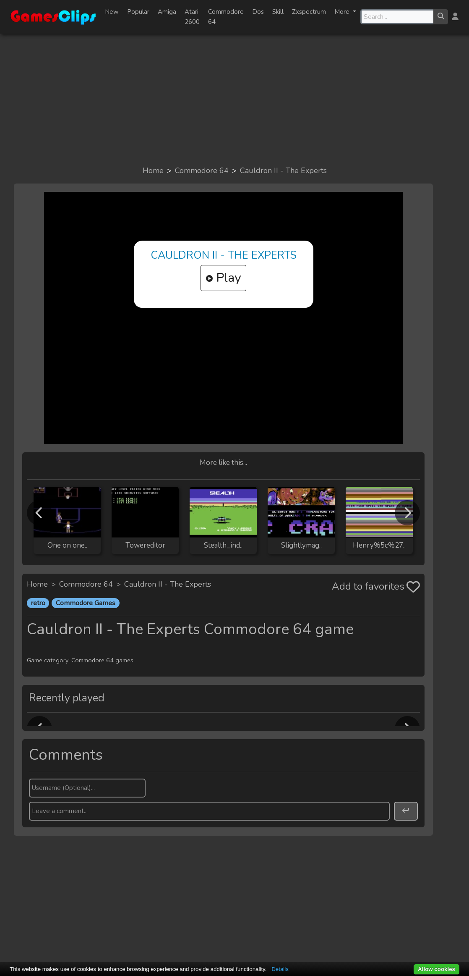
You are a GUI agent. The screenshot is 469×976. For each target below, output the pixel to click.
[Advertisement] (234, 99)
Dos (258, 12)
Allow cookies (436, 969)
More (342, 12)
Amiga (167, 12)
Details (280, 969)
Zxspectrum (309, 12)
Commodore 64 (226, 17)
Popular (138, 12)
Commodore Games (85, 603)
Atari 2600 (192, 17)
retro (38, 603)
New (112, 12)
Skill (278, 12)
